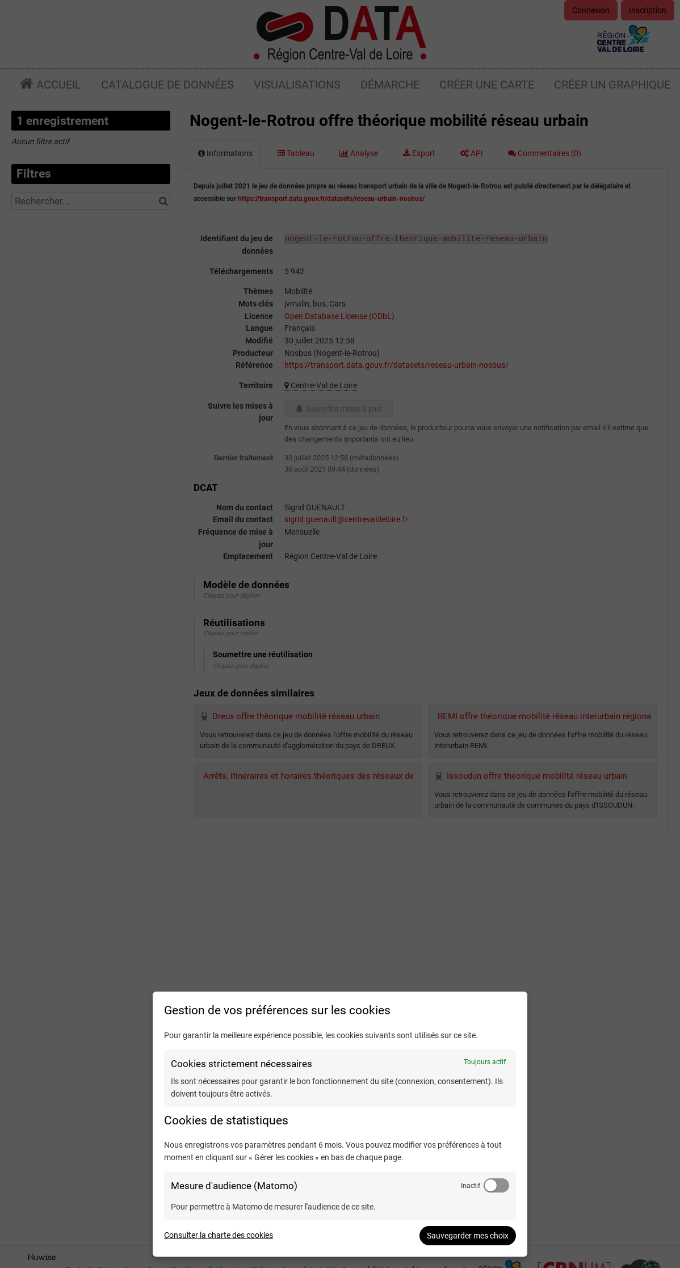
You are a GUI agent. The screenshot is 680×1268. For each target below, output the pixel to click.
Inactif (470, 1186)
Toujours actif (485, 1062)
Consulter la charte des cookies (218, 1235)
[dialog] (340, 1124)
